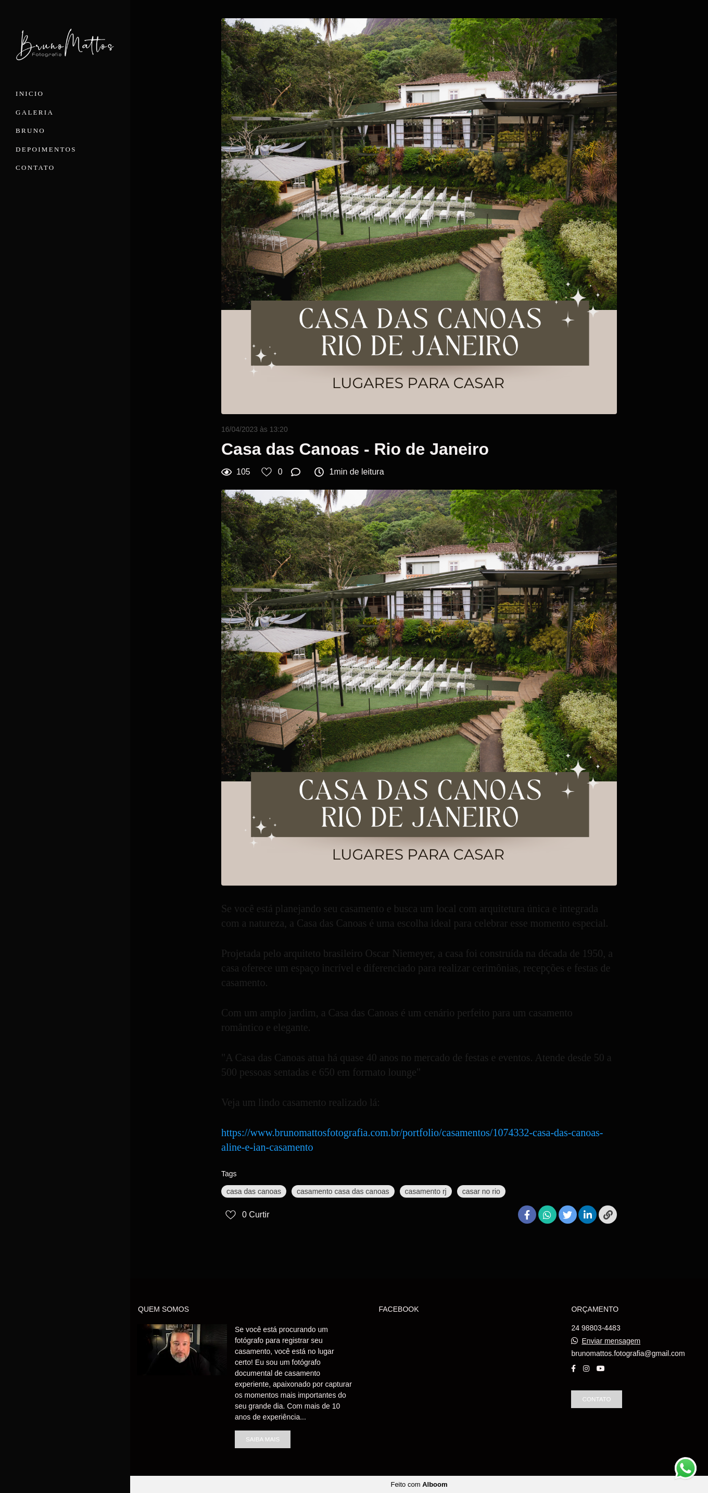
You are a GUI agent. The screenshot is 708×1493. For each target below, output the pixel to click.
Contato (596, 1399)
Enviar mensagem (610, 1341)
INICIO (30, 93)
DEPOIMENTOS (46, 149)
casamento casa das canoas (343, 1191)
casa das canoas (253, 1191)
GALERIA (35, 112)
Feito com (418, 1484)
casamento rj (426, 1191)
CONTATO (35, 167)
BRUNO (30, 130)
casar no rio (481, 1191)
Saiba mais (263, 1439)
